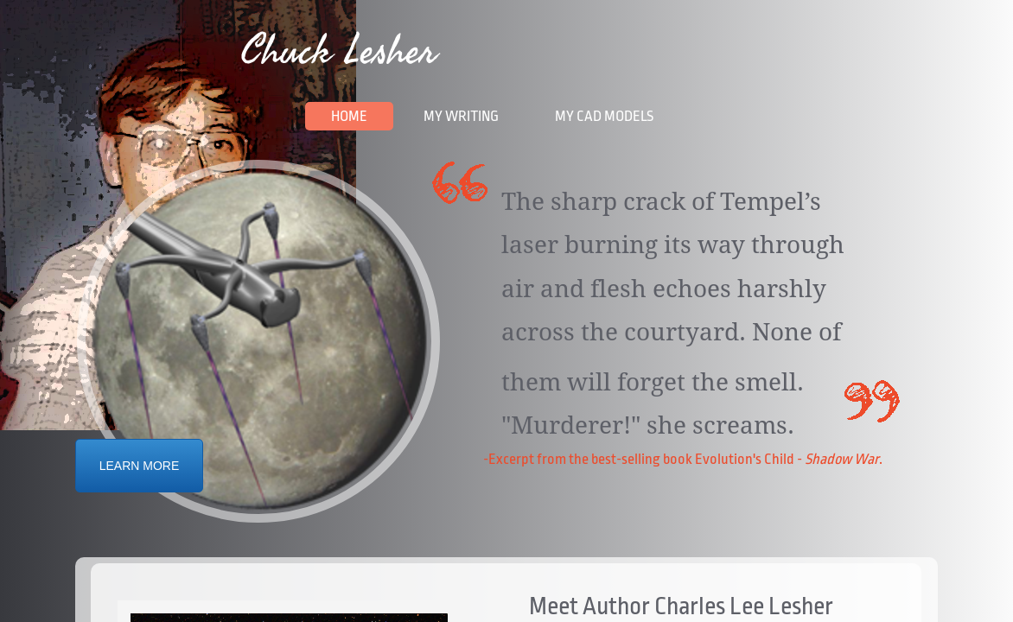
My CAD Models (604, 116)
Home (349, 116)
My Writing (461, 116)
